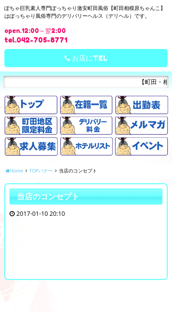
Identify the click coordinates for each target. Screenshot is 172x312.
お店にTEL (86, 58)
